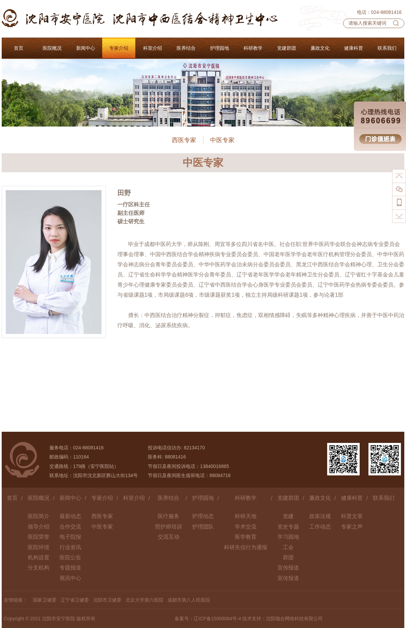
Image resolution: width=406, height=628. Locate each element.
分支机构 (38, 567)
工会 (288, 547)
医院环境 (38, 547)
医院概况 (38, 498)
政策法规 (320, 516)
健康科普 (352, 498)
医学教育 (245, 537)
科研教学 (245, 498)
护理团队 (203, 527)
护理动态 (203, 516)
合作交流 (70, 527)
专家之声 (352, 527)
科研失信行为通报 (245, 547)
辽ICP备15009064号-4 (217, 618)
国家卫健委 (45, 600)
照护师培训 (168, 527)
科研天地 (245, 516)
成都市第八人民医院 (188, 600)
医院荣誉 (38, 537)
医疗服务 (168, 516)
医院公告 (70, 557)
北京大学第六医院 (144, 600)
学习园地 (288, 537)
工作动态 (320, 527)
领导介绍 (38, 527)
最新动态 (70, 516)
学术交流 (245, 527)
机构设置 (38, 557)
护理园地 (203, 498)
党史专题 (288, 527)
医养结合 (168, 498)
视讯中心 (70, 578)
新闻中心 (70, 498)
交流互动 (168, 537)
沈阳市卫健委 (107, 600)
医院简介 (38, 516)
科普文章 (352, 516)
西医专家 (184, 140)
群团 (288, 557)
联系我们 (383, 498)
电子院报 (70, 537)
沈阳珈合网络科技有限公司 (294, 618)
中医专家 (222, 140)
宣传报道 (288, 567)
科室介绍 (134, 498)
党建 (288, 516)
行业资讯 (70, 547)
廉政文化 (320, 498)
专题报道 (70, 567)
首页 (12, 498)
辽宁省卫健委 (75, 600)
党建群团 (288, 498)
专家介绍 (102, 498)
